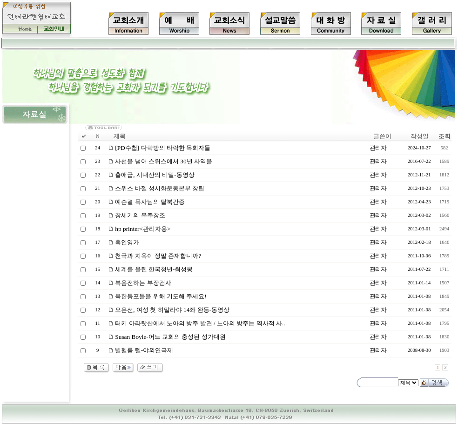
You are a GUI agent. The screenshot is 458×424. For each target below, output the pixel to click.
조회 (444, 136)
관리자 (378, 147)
